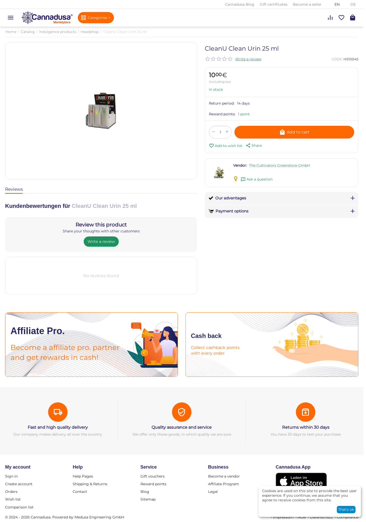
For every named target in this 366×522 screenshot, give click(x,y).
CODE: (337, 59)
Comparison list (19, 507)
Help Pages (83, 476)
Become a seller (307, 4)
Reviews (14, 189)
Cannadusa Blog (239, 4)
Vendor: (240, 165)
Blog (145, 491)
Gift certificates (273, 4)
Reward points (153, 484)
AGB (302, 517)
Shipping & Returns (90, 484)
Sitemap (148, 499)
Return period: (221, 103)
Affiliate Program (223, 484)
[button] (253, 145)
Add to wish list (225, 145)
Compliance (347, 517)
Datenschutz (321, 517)
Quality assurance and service (182, 427)
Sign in (11, 476)
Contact (80, 491)
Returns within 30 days (305, 427)
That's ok (346, 509)
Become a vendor (224, 476)
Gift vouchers (153, 476)
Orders (11, 491)
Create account (19, 484)
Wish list (13, 499)
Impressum (283, 517)
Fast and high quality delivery (58, 427)
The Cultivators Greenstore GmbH (279, 165)
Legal (213, 491)
